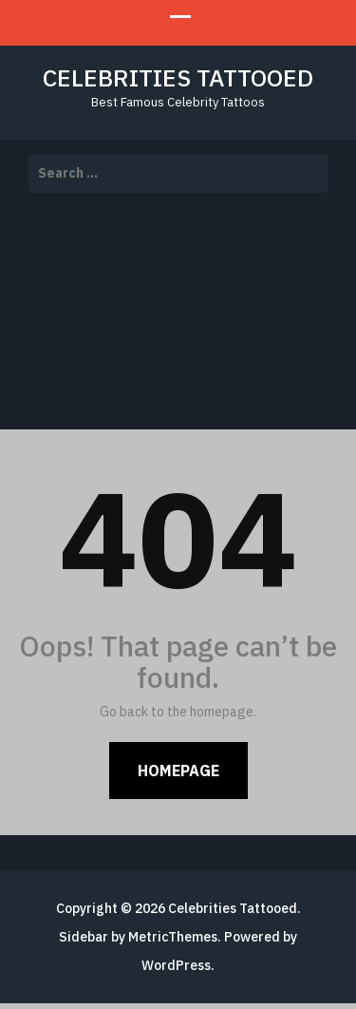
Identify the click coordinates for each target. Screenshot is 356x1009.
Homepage (178, 770)
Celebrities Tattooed (178, 77)
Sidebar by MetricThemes (138, 936)
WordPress (176, 965)
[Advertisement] (178, 313)
